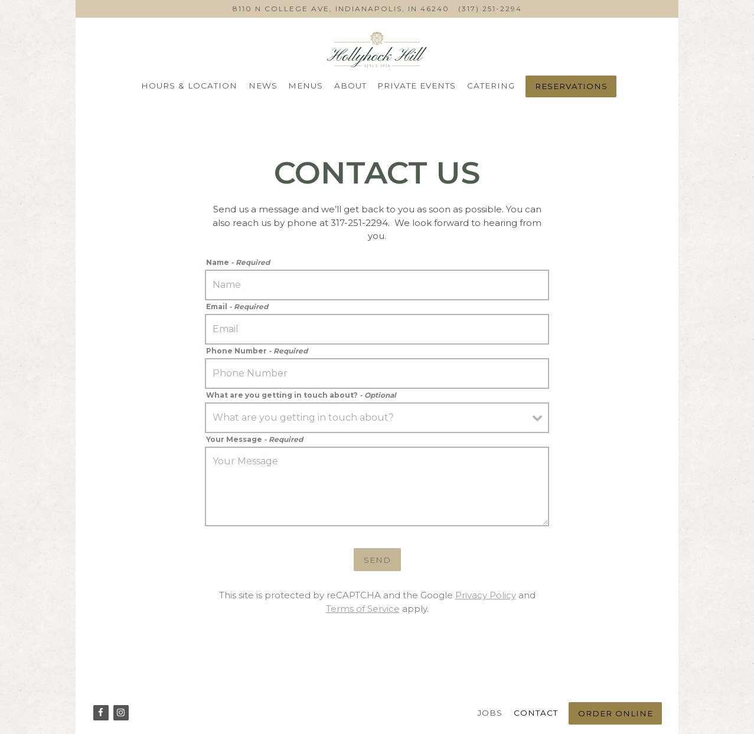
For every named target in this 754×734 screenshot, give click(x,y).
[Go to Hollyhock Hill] (341, 9)
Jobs (490, 712)
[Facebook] (101, 712)
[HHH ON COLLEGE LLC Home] (377, 49)
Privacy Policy (485, 595)
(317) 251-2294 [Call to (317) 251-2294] (490, 8)
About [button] (350, 85)
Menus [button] (305, 85)
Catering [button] (491, 85)
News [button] (263, 85)
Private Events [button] (416, 85)
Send (377, 560)
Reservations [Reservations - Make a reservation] (571, 86)
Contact (536, 712)
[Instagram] (121, 712)
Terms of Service (363, 608)
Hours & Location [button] (189, 85)
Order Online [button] (615, 713)
